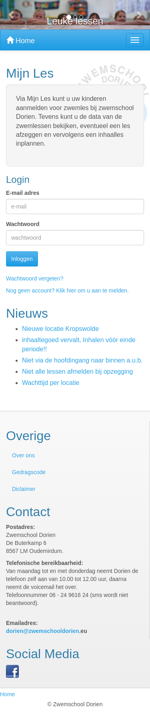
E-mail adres (22, 193)
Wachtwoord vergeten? (34, 278)
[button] (11, 15)
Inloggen (22, 259)
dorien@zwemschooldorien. (43, 631)
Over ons (23, 455)
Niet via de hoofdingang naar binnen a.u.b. (82, 360)
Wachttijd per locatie (50, 382)
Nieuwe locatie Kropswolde (60, 328)
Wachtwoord (22, 224)
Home (20, 40)
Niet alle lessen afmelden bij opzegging (77, 371)
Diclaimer (23, 489)
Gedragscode (29, 472)
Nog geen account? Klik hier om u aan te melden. (67, 290)
